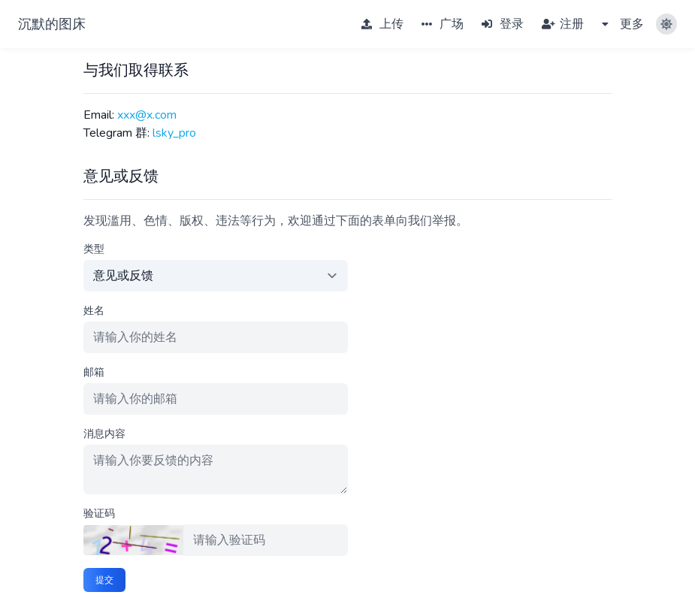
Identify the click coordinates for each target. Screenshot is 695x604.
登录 (503, 24)
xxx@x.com (147, 115)
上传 (382, 24)
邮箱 (93, 372)
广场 (443, 24)
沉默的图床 (52, 24)
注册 (563, 24)
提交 (104, 580)
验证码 (99, 513)
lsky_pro (174, 133)
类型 (93, 249)
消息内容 (104, 434)
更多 (623, 24)
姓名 (93, 311)
